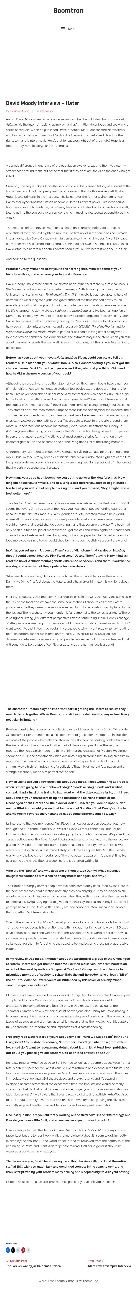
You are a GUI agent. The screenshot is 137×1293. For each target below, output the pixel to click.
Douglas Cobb (19, 111)
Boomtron (68, 10)
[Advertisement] (68, 66)
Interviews (46, 111)
